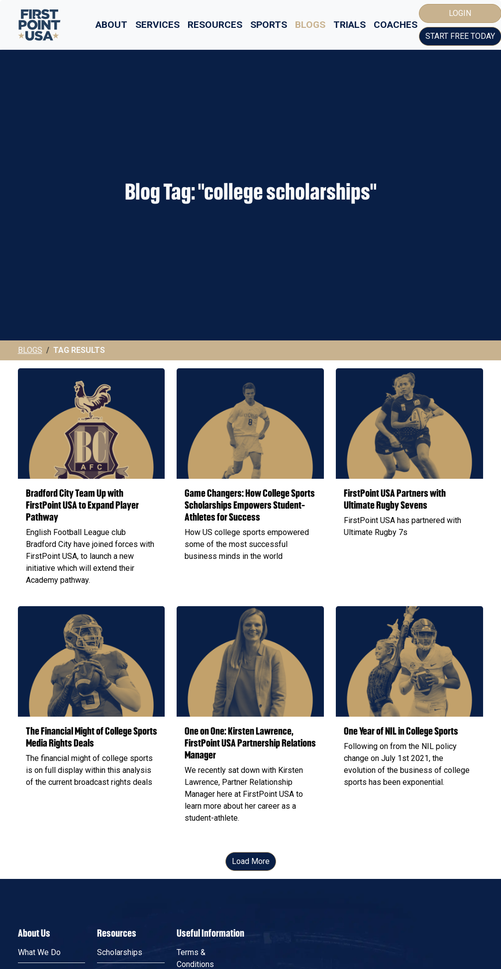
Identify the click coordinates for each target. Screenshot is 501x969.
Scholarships (119, 952)
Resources (215, 24)
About (111, 24)
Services (157, 24)
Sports (268, 24)
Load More (251, 861)
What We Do (39, 952)
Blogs (310, 24)
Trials (349, 24)
